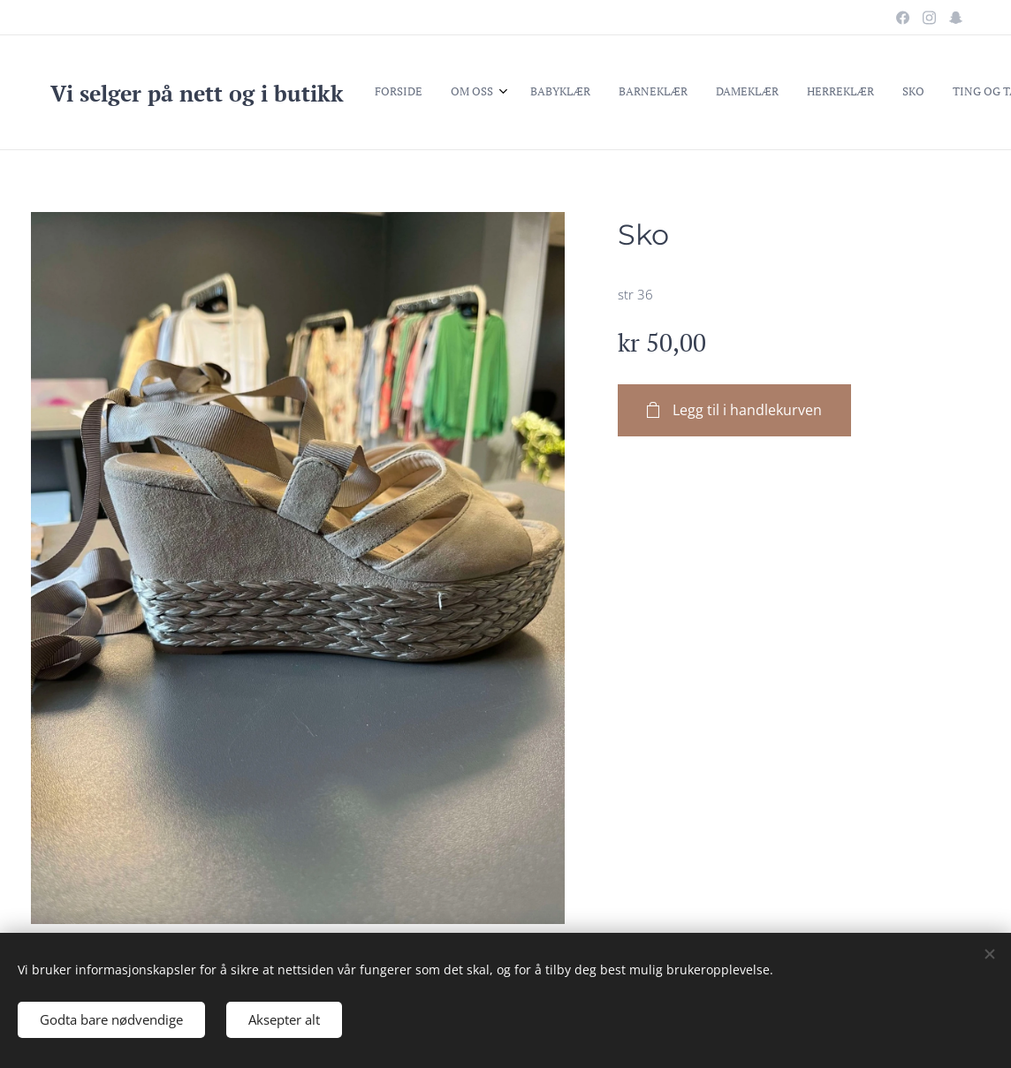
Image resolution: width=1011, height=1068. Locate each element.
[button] (838, 93)
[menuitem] (435, 93)
